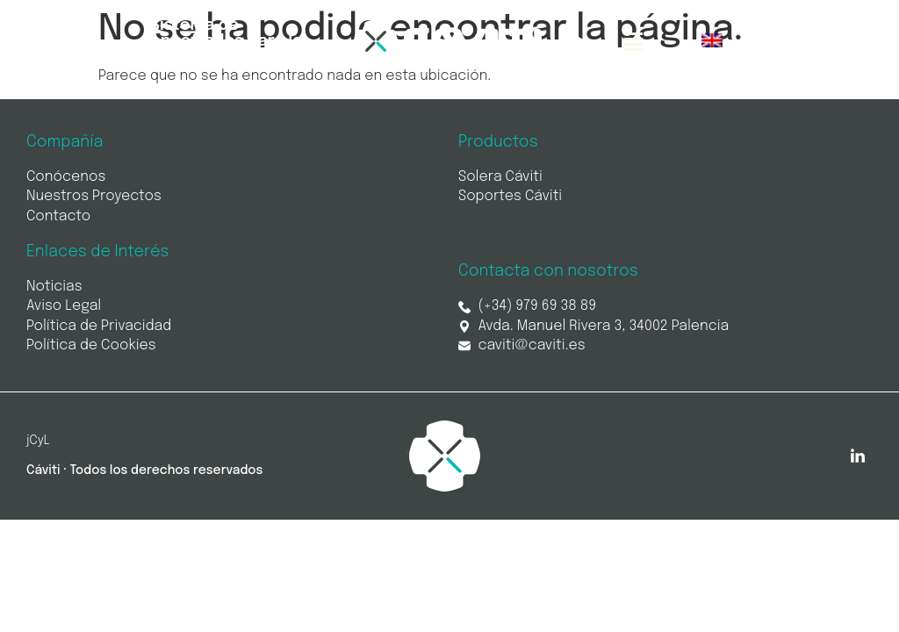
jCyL (38, 440)
